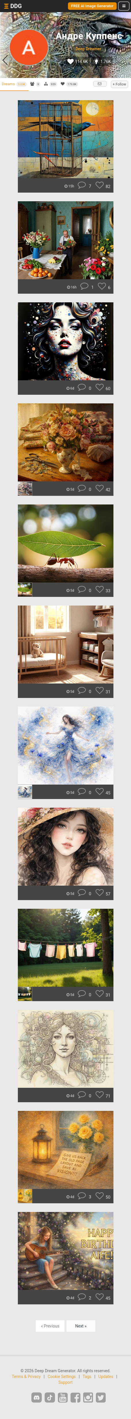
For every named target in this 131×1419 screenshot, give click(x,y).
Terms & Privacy (26, 1376)
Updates (105, 1376)
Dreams (14, 84)
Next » (80, 1326)
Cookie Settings (62, 1376)
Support (65, 1382)
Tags (87, 1376)
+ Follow (119, 84)
